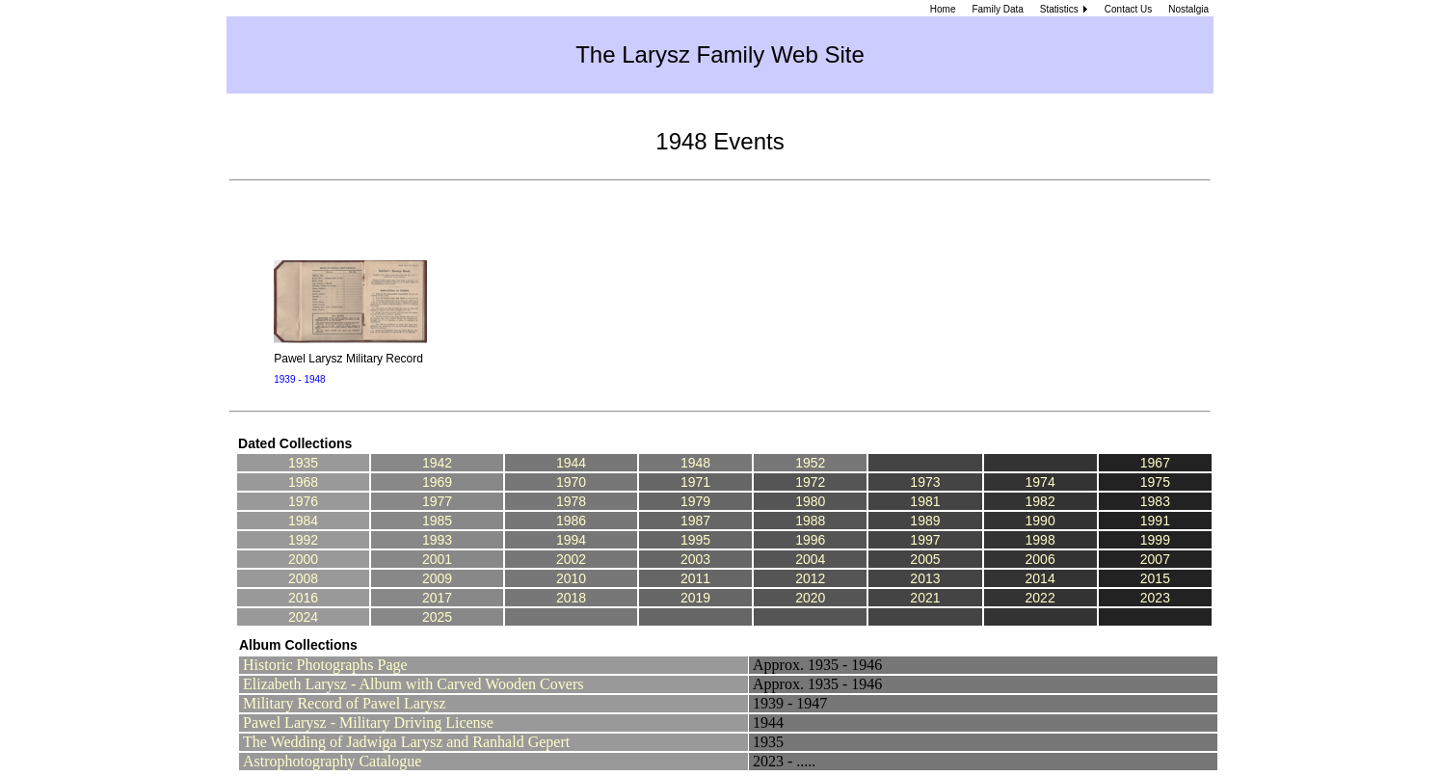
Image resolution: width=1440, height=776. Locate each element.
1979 (695, 501)
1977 (437, 501)
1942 (437, 462)
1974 (1040, 482)
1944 (571, 462)
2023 (1155, 597)
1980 (810, 501)
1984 (303, 520)
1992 (303, 540)
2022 (1040, 597)
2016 (303, 597)
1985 (437, 520)
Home (943, 9)
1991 (1155, 520)
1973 (925, 482)
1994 (571, 540)
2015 (1155, 578)
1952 (810, 462)
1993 (437, 540)
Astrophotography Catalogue (332, 761)
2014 (1040, 578)
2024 (303, 617)
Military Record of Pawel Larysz (344, 703)
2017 (437, 597)
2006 (1040, 559)
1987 (695, 520)
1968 (303, 482)
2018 (571, 597)
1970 (571, 482)
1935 (303, 462)
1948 (695, 462)
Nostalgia (1188, 9)
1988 (810, 520)
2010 (571, 578)
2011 (695, 578)
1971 (695, 482)
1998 (1040, 540)
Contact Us (1128, 9)
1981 (925, 501)
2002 (571, 559)
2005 (925, 559)
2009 (437, 578)
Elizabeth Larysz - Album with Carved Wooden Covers (413, 684)
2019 (695, 597)
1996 (810, 540)
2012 (810, 578)
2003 (695, 559)
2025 (437, 617)
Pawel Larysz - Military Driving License (368, 722)
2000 (303, 559)
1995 (695, 540)
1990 (1040, 520)
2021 (925, 597)
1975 (1155, 482)
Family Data (997, 9)
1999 (1155, 540)
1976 (303, 501)
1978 (571, 501)
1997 (925, 540)
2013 (925, 578)
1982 (1040, 501)
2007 (1155, 559)
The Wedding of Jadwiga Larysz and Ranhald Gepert (406, 742)
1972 (810, 482)
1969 (437, 482)
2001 (437, 559)
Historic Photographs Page (325, 664)
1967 (1155, 462)
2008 (303, 578)
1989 (925, 520)
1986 (571, 520)
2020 (810, 597)
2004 (810, 559)
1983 (1155, 501)
